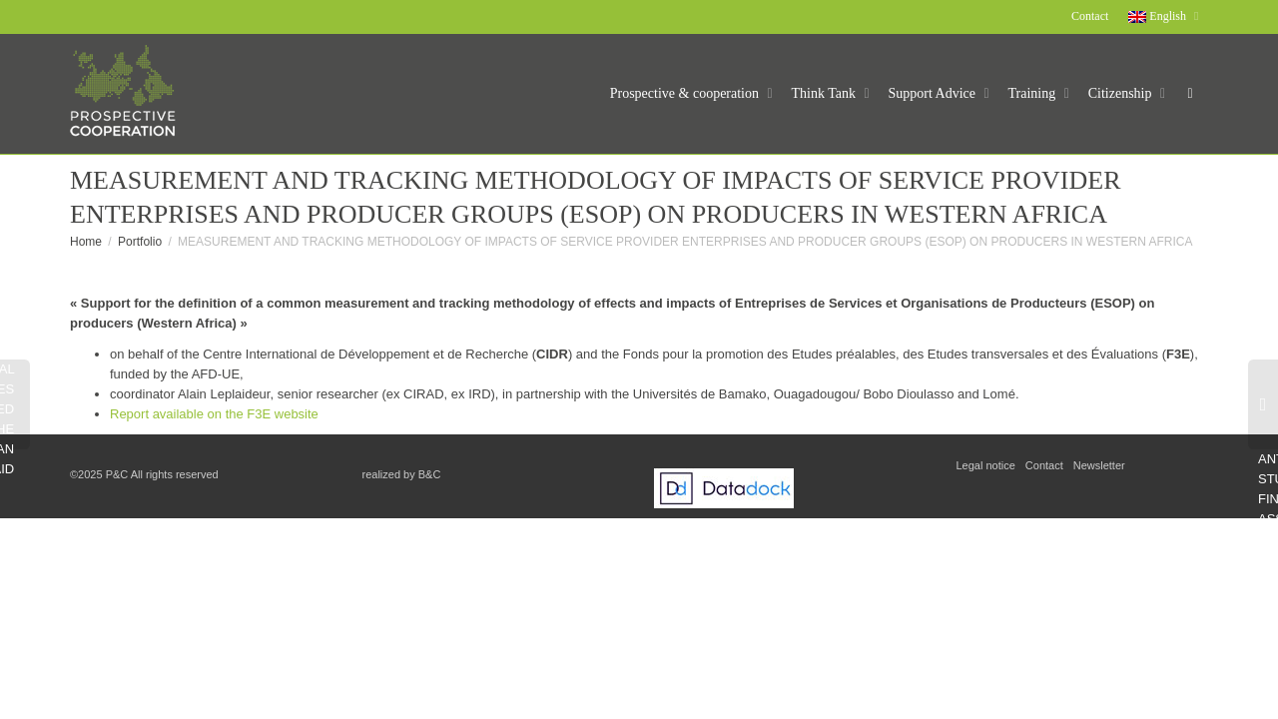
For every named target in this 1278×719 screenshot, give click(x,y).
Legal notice (986, 465)
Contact (1089, 16)
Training (1033, 93)
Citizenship (1121, 93)
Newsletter (1099, 465)
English (1158, 16)
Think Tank (826, 93)
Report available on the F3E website (214, 413)
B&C (429, 474)
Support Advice (934, 93)
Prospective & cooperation (686, 93)
